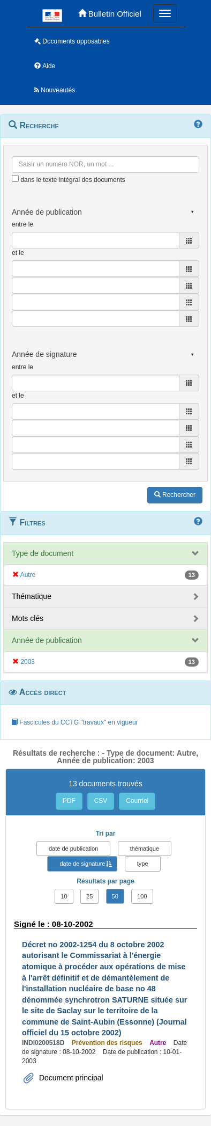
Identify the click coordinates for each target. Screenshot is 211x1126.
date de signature (82, 863)
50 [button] (115, 896)
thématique (144, 848)
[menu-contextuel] (15, 178)
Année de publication (47, 640)
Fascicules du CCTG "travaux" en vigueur (74, 722)
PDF (69, 801)
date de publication (73, 848)
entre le (22, 224)
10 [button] (64, 896)
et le (18, 253)
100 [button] (142, 896)
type (142, 863)
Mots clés (27, 618)
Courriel (137, 801)
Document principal (70, 1077)
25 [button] (89, 896)
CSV (101, 801)
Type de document (42, 553)
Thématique (31, 596)
